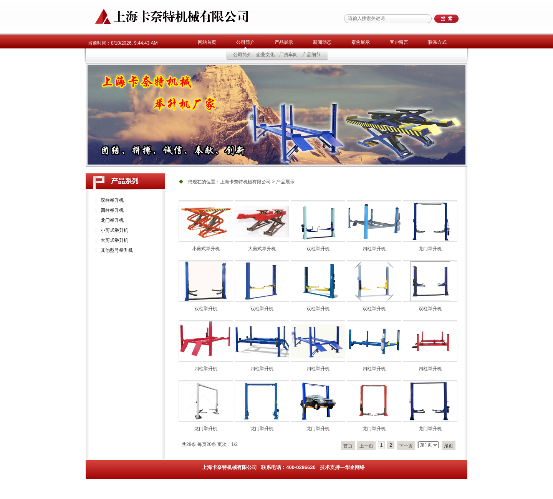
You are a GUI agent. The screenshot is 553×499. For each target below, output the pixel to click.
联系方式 (437, 42)
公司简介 (245, 42)
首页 (348, 446)
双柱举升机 (112, 200)
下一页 (406, 446)
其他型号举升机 (117, 250)
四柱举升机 (112, 210)
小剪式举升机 (114, 230)
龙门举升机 (112, 220)
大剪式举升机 (114, 240)
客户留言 (399, 42)
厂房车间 (288, 54)
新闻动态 (322, 42)
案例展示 (360, 42)
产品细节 (311, 54)
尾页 (448, 446)
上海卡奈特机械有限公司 (245, 182)
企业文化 (265, 54)
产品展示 (284, 42)
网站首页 (207, 42)
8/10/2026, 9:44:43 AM (134, 43)
